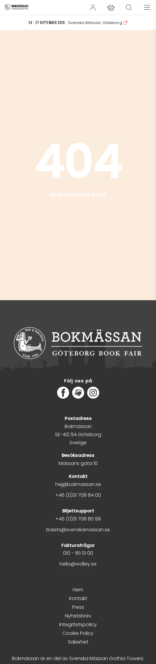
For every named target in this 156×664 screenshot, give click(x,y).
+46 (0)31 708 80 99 (78, 518)
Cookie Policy (78, 633)
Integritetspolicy (78, 624)
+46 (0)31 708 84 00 (78, 495)
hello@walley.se (78, 563)
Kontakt (78, 598)
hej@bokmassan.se (78, 484)
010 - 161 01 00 (78, 553)
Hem (78, 589)
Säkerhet (78, 641)
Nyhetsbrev (78, 615)
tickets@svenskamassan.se (78, 529)
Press (78, 607)
